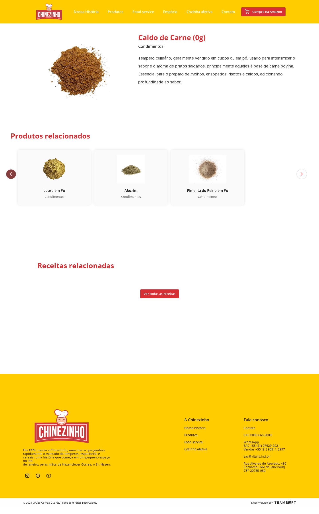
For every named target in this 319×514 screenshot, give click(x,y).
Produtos (191, 435)
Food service (193, 442)
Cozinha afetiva (195, 449)
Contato (249, 428)
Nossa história (195, 428)
